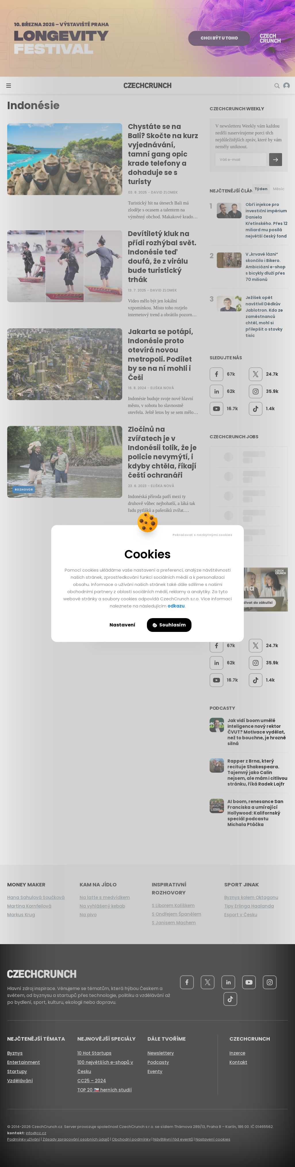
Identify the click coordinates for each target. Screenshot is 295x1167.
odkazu (176, 606)
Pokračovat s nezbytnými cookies (202, 535)
